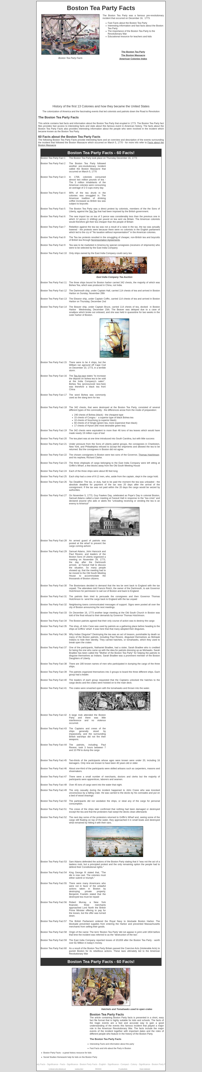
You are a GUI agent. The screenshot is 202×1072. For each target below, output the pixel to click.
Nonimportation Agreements (105, 240)
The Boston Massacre (133, 55)
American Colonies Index (133, 59)
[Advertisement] (101, 82)
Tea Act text (80, 376)
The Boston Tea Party (133, 52)
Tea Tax (93, 211)
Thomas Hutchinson (148, 455)
